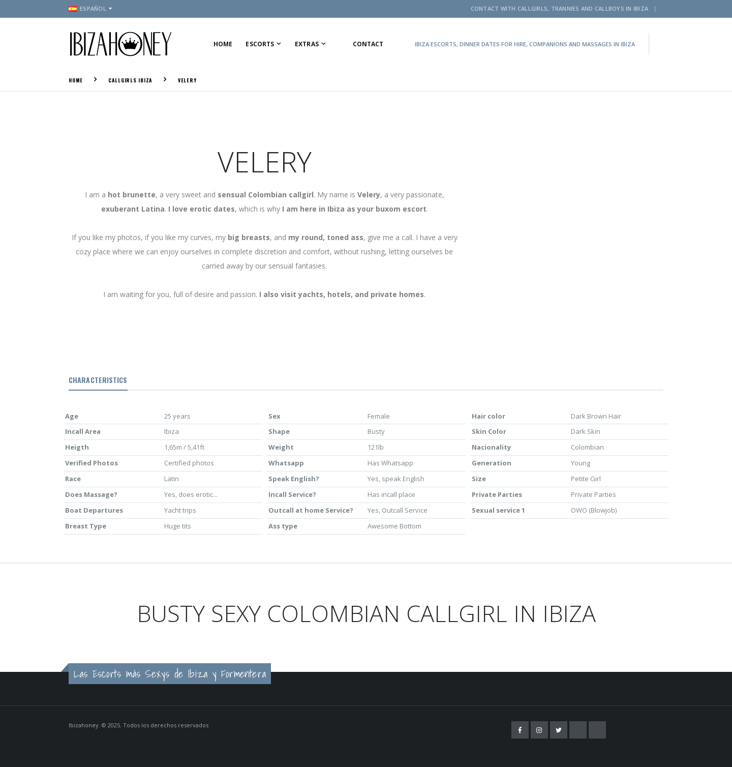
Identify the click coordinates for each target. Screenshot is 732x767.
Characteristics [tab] (98, 379)
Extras (307, 44)
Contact (368, 44)
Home (223, 44)
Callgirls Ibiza (130, 80)
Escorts (260, 44)
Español (87, 8)
